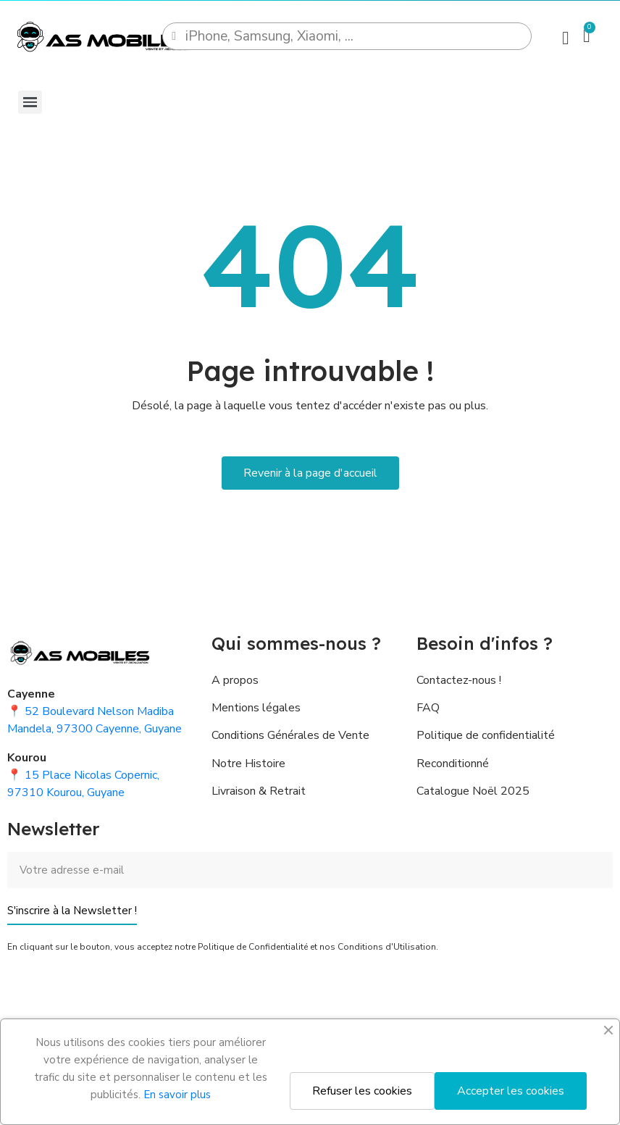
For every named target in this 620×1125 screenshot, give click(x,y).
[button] (310, 473)
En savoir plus (177, 1094)
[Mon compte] (565, 38)
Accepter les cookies (510, 1091)
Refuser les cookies (362, 1091)
